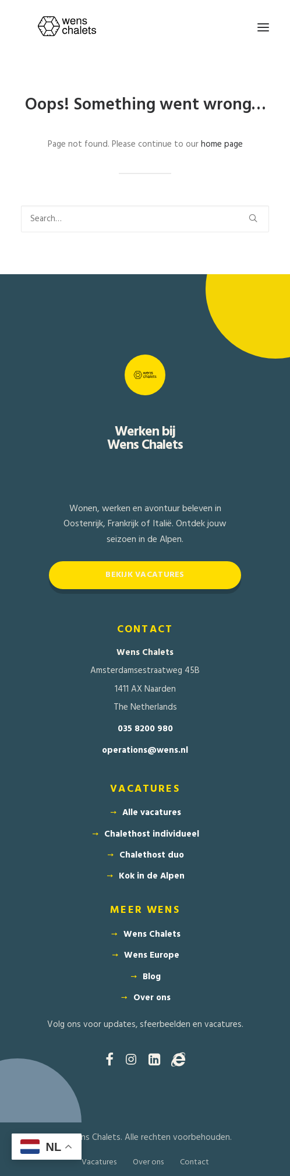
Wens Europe (151, 955)
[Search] (145, 219)
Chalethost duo (151, 855)
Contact (194, 1162)
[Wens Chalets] (67, 27)
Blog (152, 977)
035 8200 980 (145, 729)
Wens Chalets (152, 934)
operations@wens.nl (145, 750)
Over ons (152, 998)
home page (222, 144)
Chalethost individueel (151, 834)
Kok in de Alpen (152, 876)
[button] (263, 27)
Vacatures (99, 1162)
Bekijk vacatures (144, 575)
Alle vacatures (151, 813)
